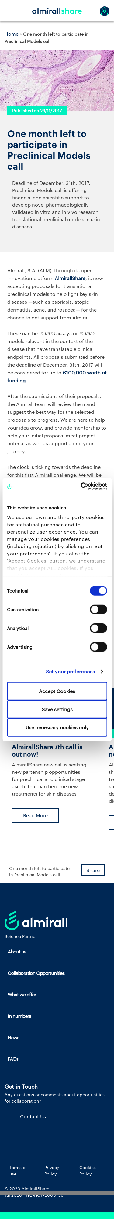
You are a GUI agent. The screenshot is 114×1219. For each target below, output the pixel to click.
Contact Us (33, 1116)
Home (12, 34)
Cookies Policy (87, 1170)
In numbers (19, 1016)
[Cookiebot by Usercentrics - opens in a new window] (81, 486)
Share (93, 870)
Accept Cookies (57, 691)
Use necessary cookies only (57, 727)
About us (17, 951)
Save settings (57, 709)
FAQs (13, 1059)
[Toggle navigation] (12, 10)
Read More (35, 815)
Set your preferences (70, 671)
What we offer (22, 994)
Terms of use (18, 1170)
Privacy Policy (51, 1170)
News (13, 1037)
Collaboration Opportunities (36, 973)
